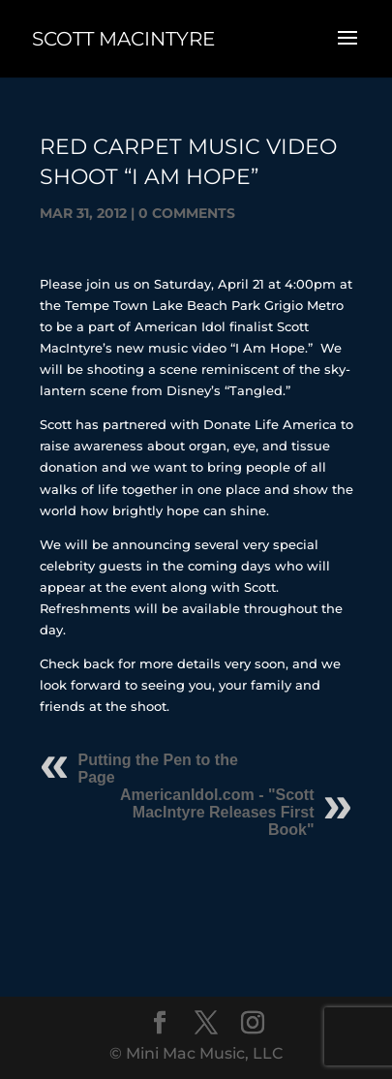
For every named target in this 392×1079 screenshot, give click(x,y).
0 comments (186, 213)
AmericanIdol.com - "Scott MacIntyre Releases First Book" (217, 812)
